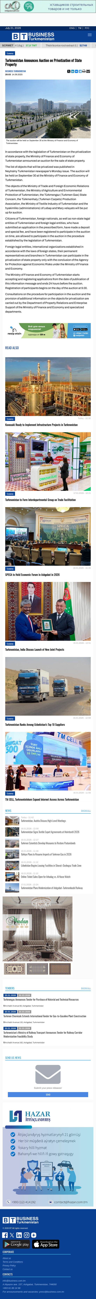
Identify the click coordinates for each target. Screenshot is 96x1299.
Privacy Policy (9, 1265)
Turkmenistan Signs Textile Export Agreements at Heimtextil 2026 (50, 832)
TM (79, 28)
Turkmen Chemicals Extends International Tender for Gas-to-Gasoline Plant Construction (44, 1016)
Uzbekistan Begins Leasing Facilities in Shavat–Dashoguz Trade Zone (51, 865)
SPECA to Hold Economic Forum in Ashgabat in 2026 (32, 575)
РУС (87, 28)
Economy (10, 53)
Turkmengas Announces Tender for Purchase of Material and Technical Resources (41, 999)
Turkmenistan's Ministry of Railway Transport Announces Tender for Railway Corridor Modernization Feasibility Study (42, 1034)
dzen (33, 1235)
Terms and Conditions (13, 1262)
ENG (72, 28)
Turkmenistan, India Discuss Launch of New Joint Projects (34, 650)
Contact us (8, 1269)
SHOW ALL (86, 811)
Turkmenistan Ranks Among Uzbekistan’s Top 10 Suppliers (35, 725)
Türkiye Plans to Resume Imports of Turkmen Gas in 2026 (46, 854)
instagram (26, 1235)
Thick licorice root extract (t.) (70, 45)
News (8, 811)
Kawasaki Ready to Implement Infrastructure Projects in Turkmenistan (41, 425)
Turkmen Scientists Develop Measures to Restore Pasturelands (48, 843)
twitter (12, 1235)
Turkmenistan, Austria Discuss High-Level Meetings (43, 821)
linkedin (19, 1235)
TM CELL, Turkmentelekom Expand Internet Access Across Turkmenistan (42, 799)
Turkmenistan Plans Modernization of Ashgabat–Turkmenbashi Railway (52, 888)
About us (7, 1258)
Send (48, 1094)
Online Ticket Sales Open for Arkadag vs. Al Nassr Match (45, 876)
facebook (5, 1235)
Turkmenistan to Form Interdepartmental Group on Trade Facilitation (40, 500)
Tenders (9, 988)
